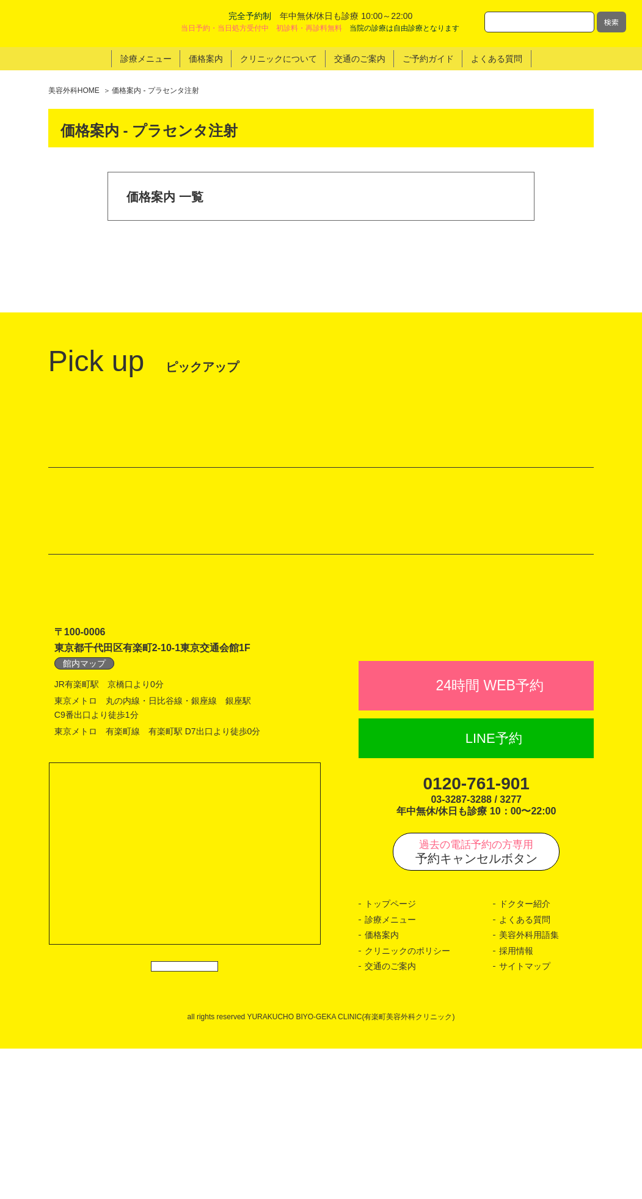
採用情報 (516, 1101)
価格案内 (382, 1085)
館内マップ (84, 787)
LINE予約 (493, 888)
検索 (611, 22)
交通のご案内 (390, 1116)
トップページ (390, 1054)
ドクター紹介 (524, 1054)
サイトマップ (524, 1116)
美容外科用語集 (529, 1085)
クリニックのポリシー (407, 1101)
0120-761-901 (476, 933)
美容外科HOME (74, 90)
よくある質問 (524, 1070)
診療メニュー (390, 1070)
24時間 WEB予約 (489, 836)
